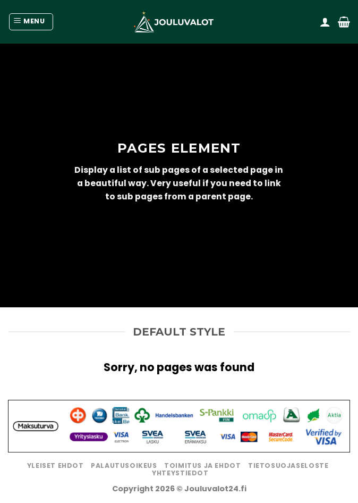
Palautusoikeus (124, 465)
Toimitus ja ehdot (202, 465)
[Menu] (31, 21)
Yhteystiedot (180, 472)
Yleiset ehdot (55, 465)
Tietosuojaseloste (288, 465)
